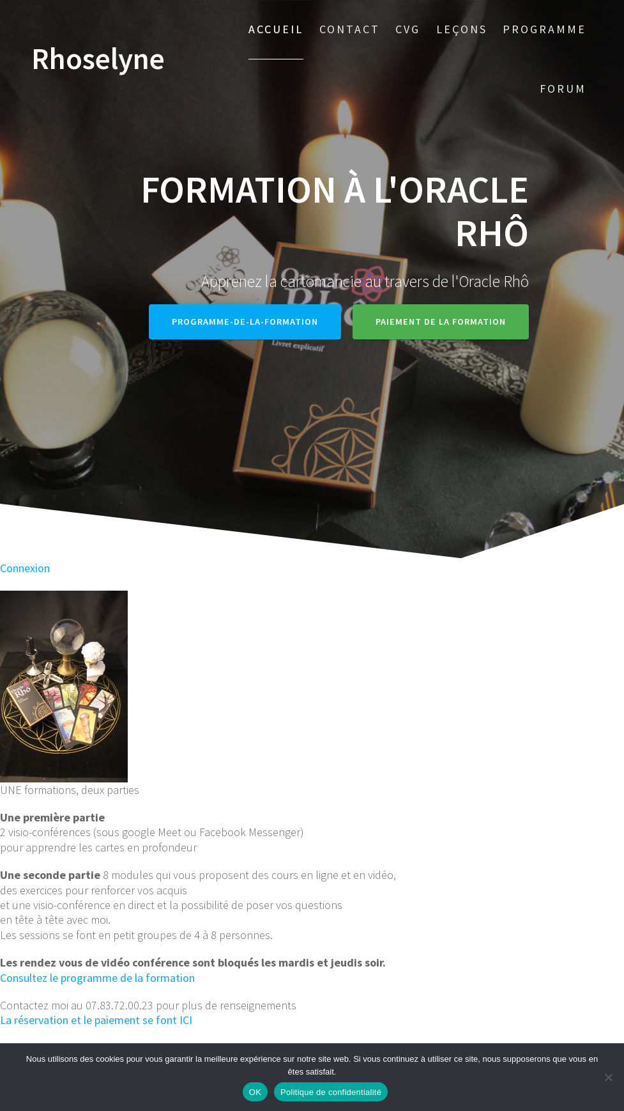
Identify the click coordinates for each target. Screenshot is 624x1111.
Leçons (461, 29)
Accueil (275, 29)
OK (255, 1092)
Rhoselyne (98, 59)
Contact (349, 29)
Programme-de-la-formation (245, 321)
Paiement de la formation (441, 321)
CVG (407, 29)
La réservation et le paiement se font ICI (96, 1020)
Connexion (25, 568)
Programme (544, 29)
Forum (563, 88)
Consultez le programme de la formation (97, 977)
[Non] (608, 1077)
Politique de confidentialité (330, 1092)
